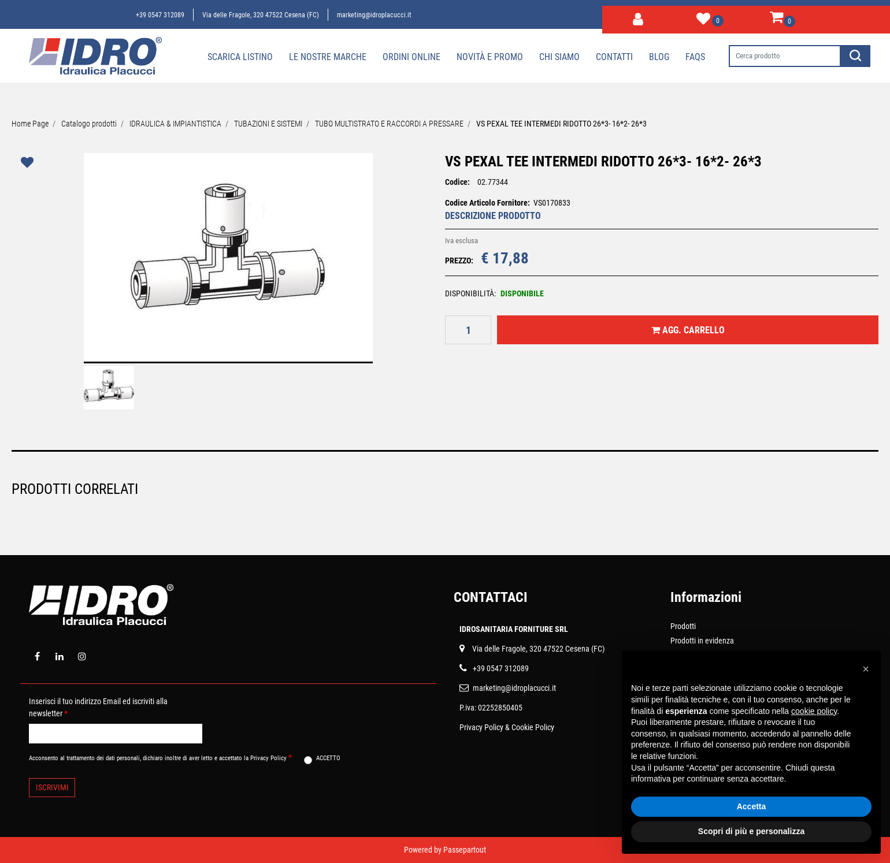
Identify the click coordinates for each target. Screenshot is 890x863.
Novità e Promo (490, 56)
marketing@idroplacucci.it (374, 15)
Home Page (30, 123)
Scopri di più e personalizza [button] (751, 831)
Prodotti (683, 626)
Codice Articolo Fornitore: (487, 202)
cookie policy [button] (814, 711)
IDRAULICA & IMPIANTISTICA (175, 123)
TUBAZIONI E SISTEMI (268, 123)
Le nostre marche (327, 56)
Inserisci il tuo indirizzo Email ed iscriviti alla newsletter (98, 707)
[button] (638, 17)
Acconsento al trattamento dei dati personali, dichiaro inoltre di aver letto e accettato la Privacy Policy (160, 757)
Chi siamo (559, 56)
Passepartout (464, 849)
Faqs (695, 56)
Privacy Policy (481, 727)
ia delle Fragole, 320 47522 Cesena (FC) (541, 648)
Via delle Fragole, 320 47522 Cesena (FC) (260, 15)
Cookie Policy (532, 727)
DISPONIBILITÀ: (470, 293)
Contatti (614, 56)
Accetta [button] (751, 806)
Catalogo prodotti (89, 123)
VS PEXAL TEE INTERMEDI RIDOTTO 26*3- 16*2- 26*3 (561, 123)
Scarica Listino (240, 56)
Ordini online (411, 56)
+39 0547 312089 (160, 15)
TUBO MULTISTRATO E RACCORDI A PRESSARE (389, 123)
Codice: (457, 182)
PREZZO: (459, 260)
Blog (659, 56)
